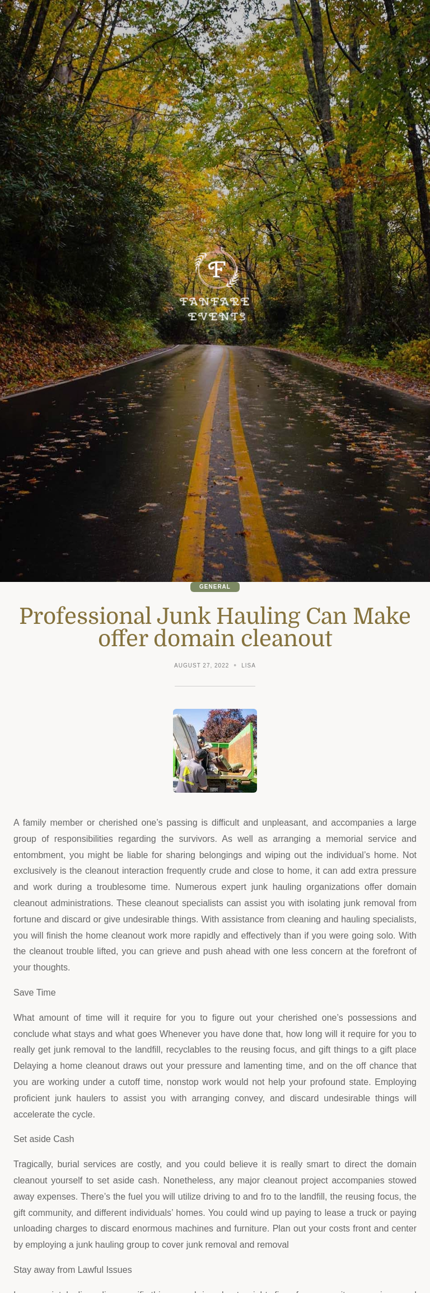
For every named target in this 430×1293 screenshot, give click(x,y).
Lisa (248, 665)
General (215, 587)
